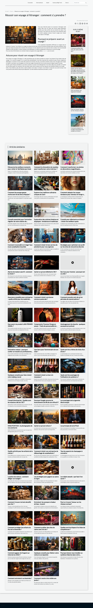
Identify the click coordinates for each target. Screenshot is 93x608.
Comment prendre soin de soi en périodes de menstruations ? (71, 298)
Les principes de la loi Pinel (69, 426)
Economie (30, 2)
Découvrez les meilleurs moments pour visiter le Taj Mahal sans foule (19, 168)
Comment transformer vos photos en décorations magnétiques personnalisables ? (72, 169)
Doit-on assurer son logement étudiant (76, 91)
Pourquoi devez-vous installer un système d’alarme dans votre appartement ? (71, 555)
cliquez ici (45, 51)
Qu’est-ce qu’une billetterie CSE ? (45, 272)
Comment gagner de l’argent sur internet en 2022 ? (19, 554)
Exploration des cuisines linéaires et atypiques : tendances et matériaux (46, 220)
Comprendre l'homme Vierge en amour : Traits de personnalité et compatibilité (45, 326)
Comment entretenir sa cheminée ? (20, 578)
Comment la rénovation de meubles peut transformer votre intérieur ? (46, 168)
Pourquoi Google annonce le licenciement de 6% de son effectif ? (46, 401)
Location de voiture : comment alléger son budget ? (18, 477)
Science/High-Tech (57, 2)
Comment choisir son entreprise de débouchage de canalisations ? (46, 452)
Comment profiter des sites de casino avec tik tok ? (77, 50)
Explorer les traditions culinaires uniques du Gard (45, 193)
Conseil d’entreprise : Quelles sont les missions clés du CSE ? (19, 401)
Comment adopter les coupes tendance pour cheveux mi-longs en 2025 (72, 194)
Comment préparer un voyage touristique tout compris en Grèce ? (77, 129)
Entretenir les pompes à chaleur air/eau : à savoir (45, 503)
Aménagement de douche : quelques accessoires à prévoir (72, 325)
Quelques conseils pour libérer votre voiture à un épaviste (46, 554)
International (39, 2)
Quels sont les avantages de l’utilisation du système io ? (69, 376)
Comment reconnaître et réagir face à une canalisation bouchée (20, 246)
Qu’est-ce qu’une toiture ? (43, 426)
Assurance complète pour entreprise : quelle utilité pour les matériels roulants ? (20, 299)
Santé (47, 2)
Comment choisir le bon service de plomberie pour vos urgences (45, 246)
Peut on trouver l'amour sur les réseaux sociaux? (77, 109)
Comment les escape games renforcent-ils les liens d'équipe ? (19, 193)
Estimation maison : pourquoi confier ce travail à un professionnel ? (20, 351)
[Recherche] (80, 2)
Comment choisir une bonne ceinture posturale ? (43, 298)
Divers (67, 2)
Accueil (7, 11)
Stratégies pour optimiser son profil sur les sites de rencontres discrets (72, 246)
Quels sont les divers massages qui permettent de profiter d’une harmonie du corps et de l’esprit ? (78, 71)
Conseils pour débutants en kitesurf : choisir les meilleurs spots (72, 220)
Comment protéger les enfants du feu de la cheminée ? (19, 528)
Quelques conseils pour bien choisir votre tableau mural (20, 376)
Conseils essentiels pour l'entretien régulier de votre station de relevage (20, 221)
